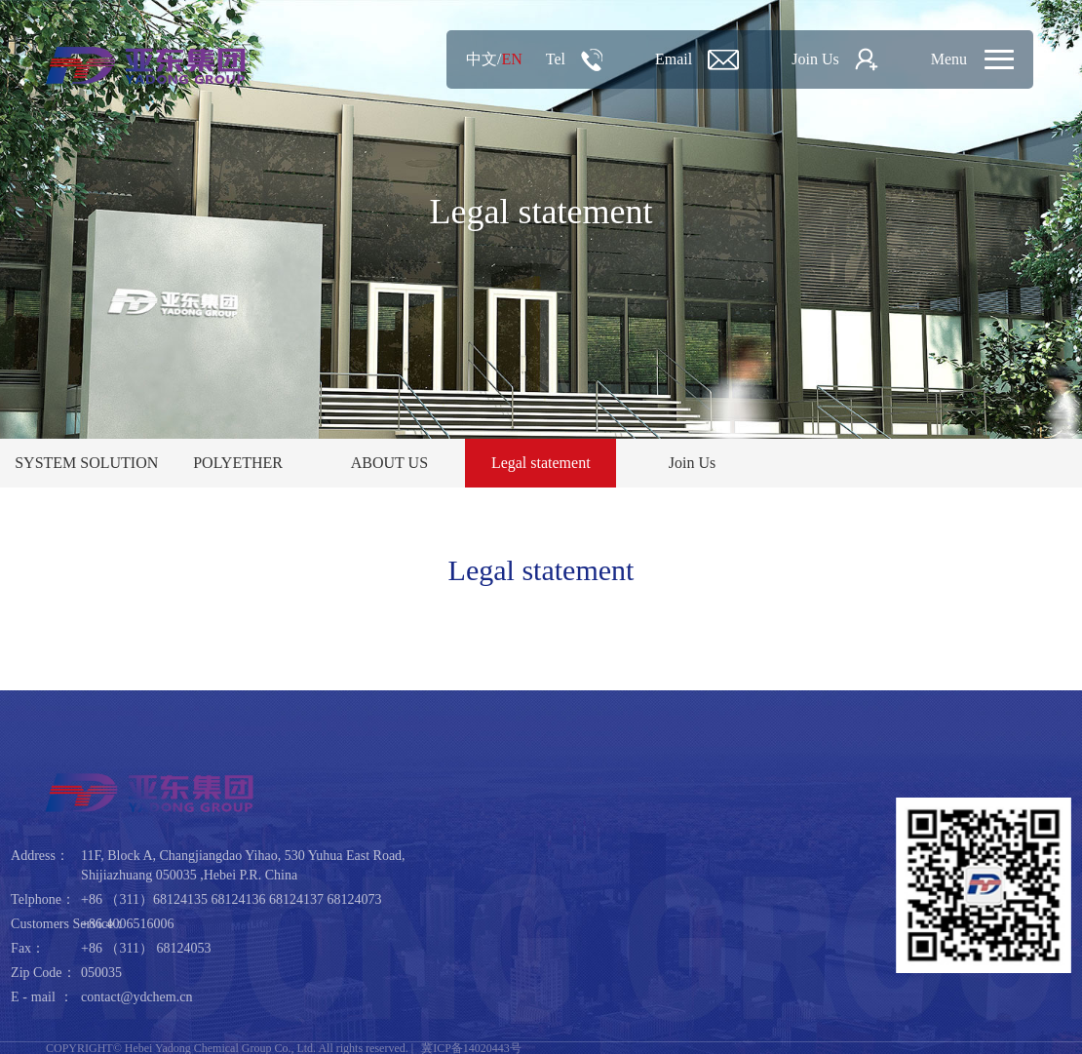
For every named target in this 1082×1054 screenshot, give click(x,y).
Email (673, 59)
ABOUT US (389, 462)
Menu (949, 59)
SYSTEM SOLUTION (86, 462)
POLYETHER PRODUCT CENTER (238, 471)
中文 (481, 59)
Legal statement (541, 462)
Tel (555, 59)
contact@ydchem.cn (136, 997)
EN (511, 59)
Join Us (815, 59)
